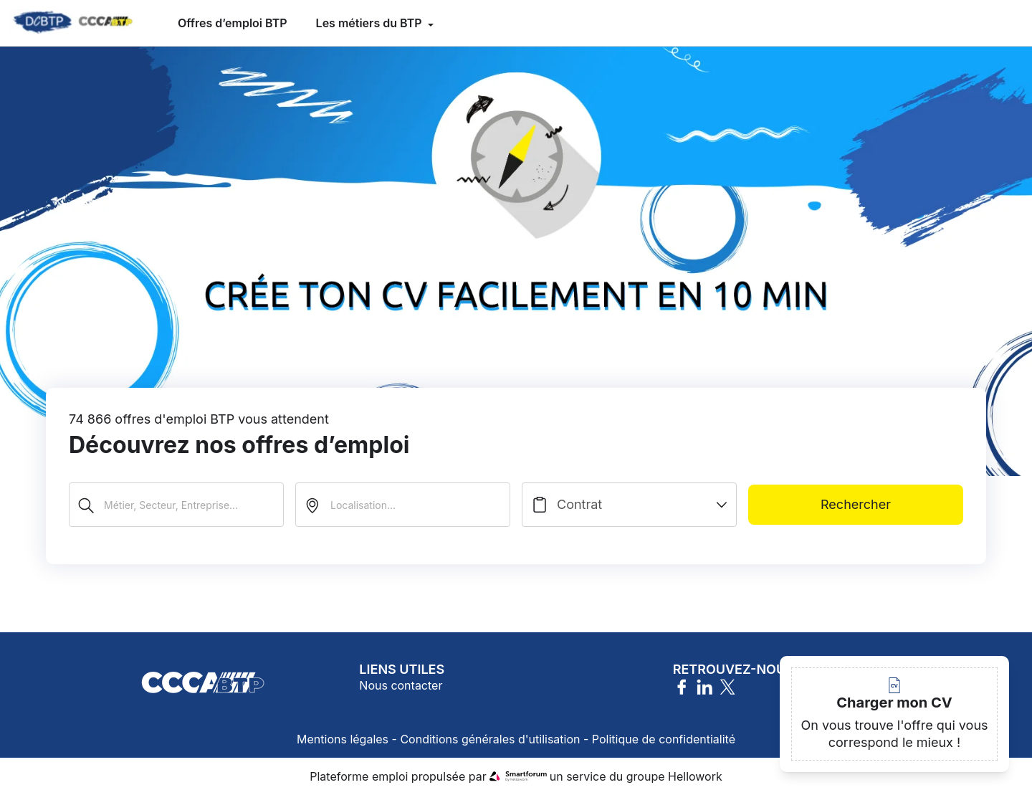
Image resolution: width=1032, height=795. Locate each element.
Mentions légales (342, 739)
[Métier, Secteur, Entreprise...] (176, 504)
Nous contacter (400, 685)
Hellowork (695, 776)
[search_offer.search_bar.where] (402, 504)
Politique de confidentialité (663, 739)
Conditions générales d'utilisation (490, 739)
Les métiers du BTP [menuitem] (370, 23)
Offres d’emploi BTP (232, 23)
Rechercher (856, 504)
